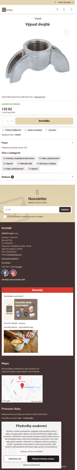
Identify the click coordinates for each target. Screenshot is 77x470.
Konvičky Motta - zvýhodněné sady (18, 327)
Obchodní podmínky (10, 258)
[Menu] (71, 9)
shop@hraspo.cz (14, 255)
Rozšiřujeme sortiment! (13, 296)
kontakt (18, 267)
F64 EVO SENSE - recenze (14, 323)
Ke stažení (6, 263)
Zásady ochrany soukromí (31, 451)
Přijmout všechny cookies (43, 459)
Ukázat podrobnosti (31, 465)
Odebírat (65, 210)
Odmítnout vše (15, 459)
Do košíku (44, 121)
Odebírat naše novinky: (37, 202)
